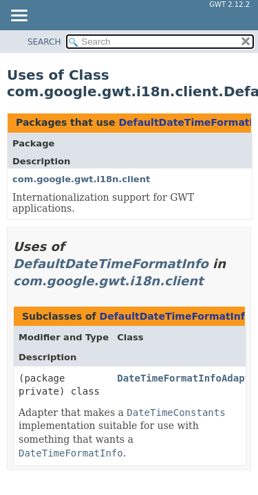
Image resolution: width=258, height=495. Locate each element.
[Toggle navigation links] (18, 16)
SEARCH (44, 42)
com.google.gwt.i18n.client (81, 179)
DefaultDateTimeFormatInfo (110, 263)
